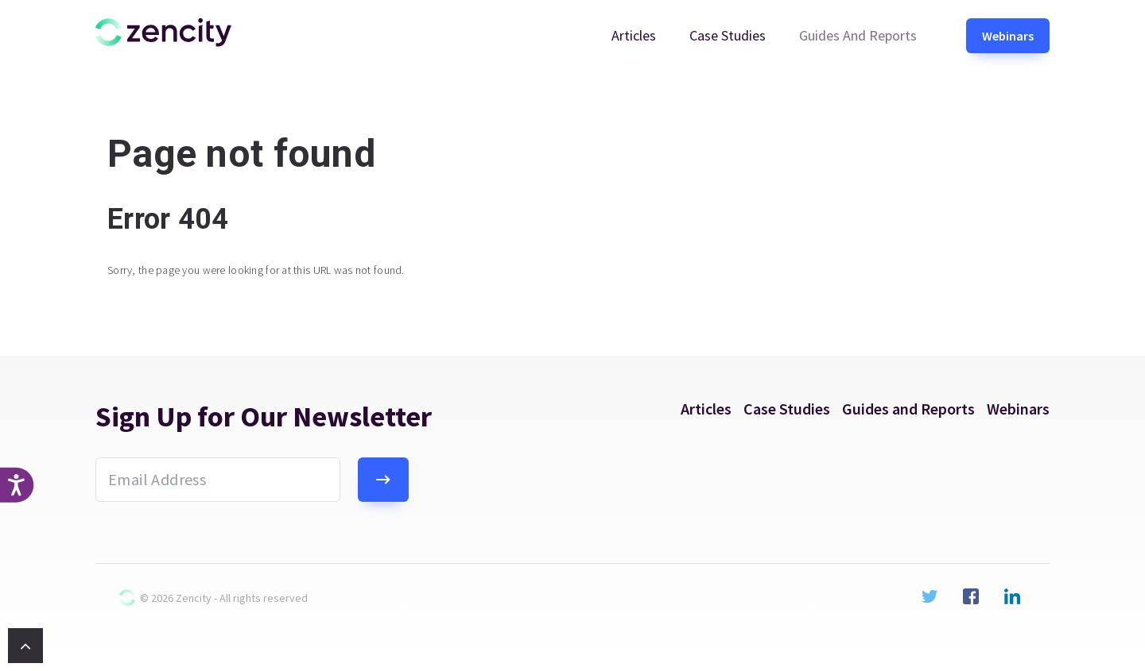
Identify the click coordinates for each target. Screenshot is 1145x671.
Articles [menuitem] (633, 35)
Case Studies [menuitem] (727, 35)
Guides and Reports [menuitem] (858, 35)
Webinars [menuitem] (1008, 36)
